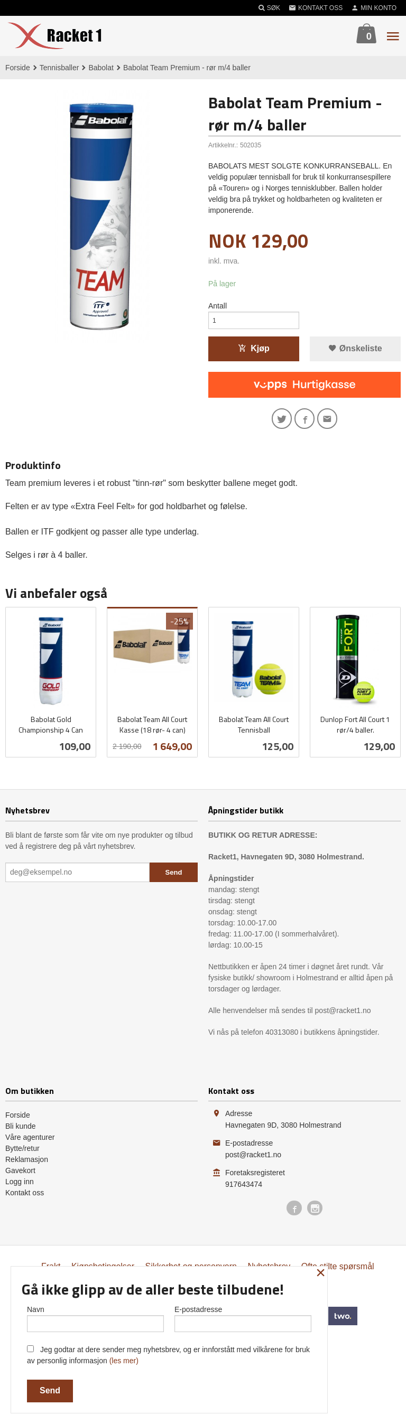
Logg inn (19, 1189)
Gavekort (20, 1178)
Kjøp (254, 352)
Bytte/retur (22, 1155)
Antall (217, 307)
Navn (95, 1316)
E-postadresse (242, 1316)
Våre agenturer (29, 1144)
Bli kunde (20, 1133)
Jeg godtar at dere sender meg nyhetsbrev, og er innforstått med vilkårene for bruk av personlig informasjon (168, 1355)
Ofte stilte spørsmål (337, 1273)
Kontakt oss (24, 1200)
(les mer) (124, 1360)
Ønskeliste (355, 352)
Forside (17, 67)
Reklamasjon (26, 1167)
